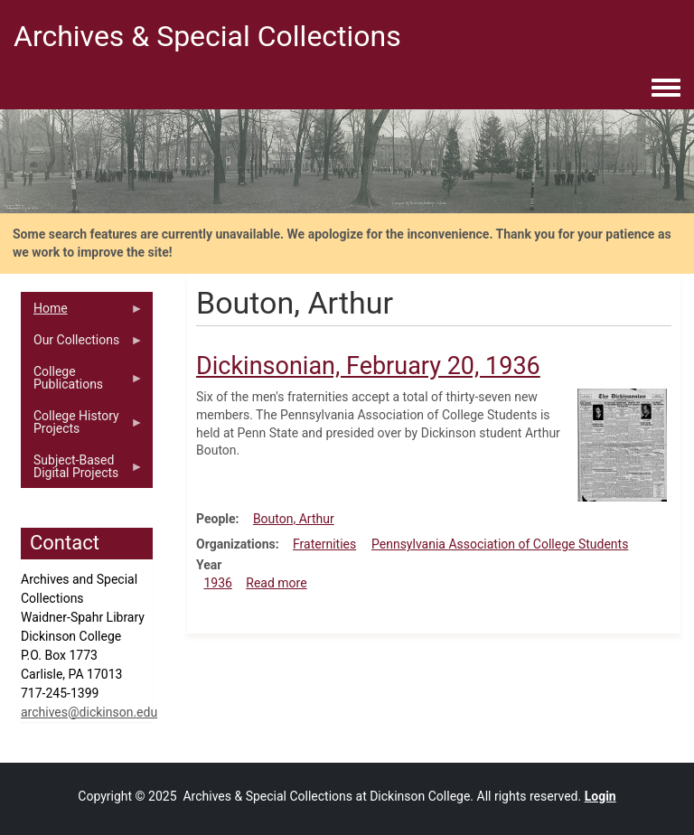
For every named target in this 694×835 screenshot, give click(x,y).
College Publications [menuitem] (82, 382)
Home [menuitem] (82, 312)
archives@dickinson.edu (89, 712)
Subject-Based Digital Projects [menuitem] (82, 471)
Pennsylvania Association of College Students (499, 544)
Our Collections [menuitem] (82, 344)
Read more (276, 583)
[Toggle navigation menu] (666, 88)
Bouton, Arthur (293, 518)
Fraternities (324, 544)
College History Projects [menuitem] (82, 426)
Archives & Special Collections (207, 36)
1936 (217, 583)
